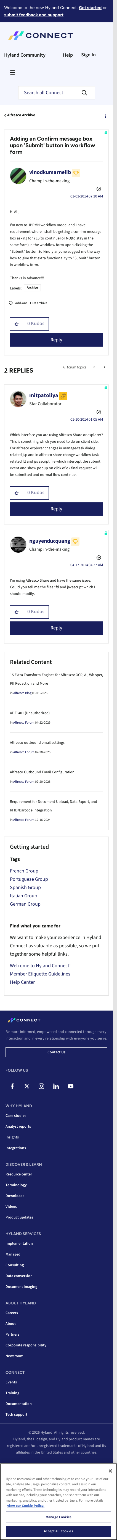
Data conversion (19, 1276)
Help (68, 55)
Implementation (19, 1243)
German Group (25, 904)
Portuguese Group (29, 879)
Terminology (16, 1185)
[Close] (110, 1471)
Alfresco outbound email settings (37, 742)
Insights (12, 1137)
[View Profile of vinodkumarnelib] (50, 172)
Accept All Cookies (58, 1531)
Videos (11, 1206)
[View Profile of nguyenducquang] (49, 541)
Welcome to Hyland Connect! (40, 965)
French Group (24, 870)
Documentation (19, 1404)
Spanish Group (25, 887)
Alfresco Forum (23, 722)
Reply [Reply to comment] (56, 508)
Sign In (88, 54)
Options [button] (105, 115)
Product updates (19, 1217)
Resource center (19, 1174)
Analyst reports (18, 1126)
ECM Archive (38, 303)
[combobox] (56, 92)
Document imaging (21, 1287)
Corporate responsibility (26, 1345)
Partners (12, 1334)
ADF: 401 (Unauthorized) (30, 713)
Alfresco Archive (21, 115)
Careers (12, 1313)
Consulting (15, 1265)
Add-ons (21, 303)
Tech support (16, 1414)
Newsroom (14, 1356)
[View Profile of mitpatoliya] (43, 395)
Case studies (16, 1116)
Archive (32, 287)
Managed (13, 1254)
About (11, 1324)
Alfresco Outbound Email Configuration (42, 772)
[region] (58, 1501)
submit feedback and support (33, 14)
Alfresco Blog (22, 693)
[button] (16, 324)
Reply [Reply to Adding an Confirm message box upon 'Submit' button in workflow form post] (56, 339)
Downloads (15, 1196)
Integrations (16, 1148)
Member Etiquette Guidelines (40, 974)
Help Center (22, 982)
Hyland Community (25, 55)
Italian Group (23, 895)
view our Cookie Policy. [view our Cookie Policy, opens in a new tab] (25, 1505)
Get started (90, 7)
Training (12, 1393)
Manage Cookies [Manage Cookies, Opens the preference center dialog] (58, 1517)
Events (11, 1382)
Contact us (56, 1052)
